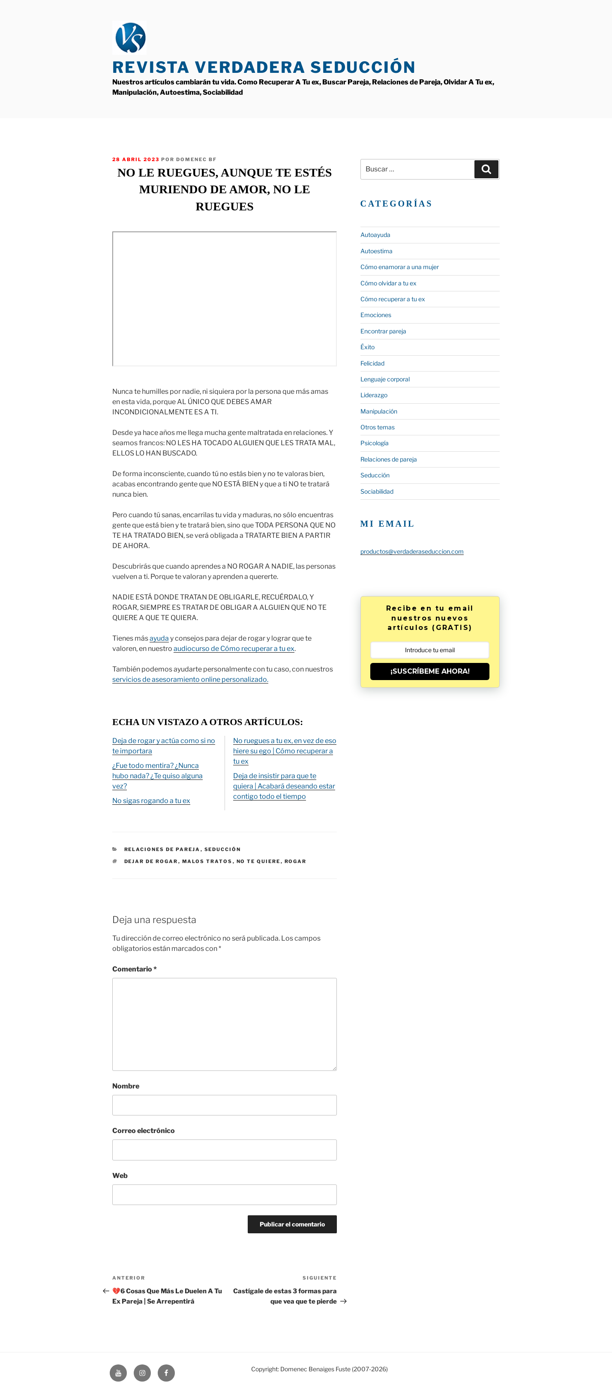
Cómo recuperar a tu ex (392, 299)
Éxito (367, 347)
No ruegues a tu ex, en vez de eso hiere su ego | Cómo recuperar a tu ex (284, 751)
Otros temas (377, 427)
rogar (296, 861)
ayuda (159, 638)
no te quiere (259, 861)
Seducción (222, 849)
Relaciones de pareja (162, 849)
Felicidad (372, 363)
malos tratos (207, 861)
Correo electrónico (143, 1131)
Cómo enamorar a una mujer (399, 266)
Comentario (134, 969)
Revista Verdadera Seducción (264, 67)
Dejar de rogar (151, 861)
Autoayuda (375, 234)
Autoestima (376, 251)
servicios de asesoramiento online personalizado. (190, 679)
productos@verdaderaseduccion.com (412, 551)
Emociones (375, 314)
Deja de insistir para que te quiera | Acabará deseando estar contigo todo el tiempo (284, 786)
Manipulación (378, 411)
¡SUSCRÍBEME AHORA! (430, 671)
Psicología (374, 443)
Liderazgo (373, 395)
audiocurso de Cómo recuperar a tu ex (234, 649)
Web (120, 1176)
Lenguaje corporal (385, 379)
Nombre (125, 1086)
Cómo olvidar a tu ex (388, 283)
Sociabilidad (376, 491)
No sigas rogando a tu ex (151, 801)
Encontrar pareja (383, 331)
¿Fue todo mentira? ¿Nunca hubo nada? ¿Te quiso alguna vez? (157, 775)
